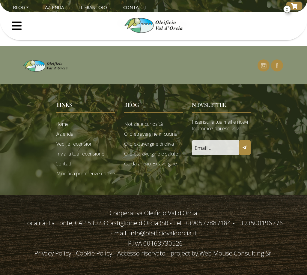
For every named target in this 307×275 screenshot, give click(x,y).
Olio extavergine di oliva (149, 144)
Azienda (54, 7)
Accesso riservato (141, 253)
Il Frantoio (93, 7)
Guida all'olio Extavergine (150, 163)
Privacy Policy (53, 253)
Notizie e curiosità (143, 124)
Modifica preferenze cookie (85, 173)
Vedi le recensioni (75, 144)
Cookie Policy (94, 253)
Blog (19, 7)
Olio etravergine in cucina (150, 134)
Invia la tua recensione (80, 153)
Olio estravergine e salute (151, 153)
